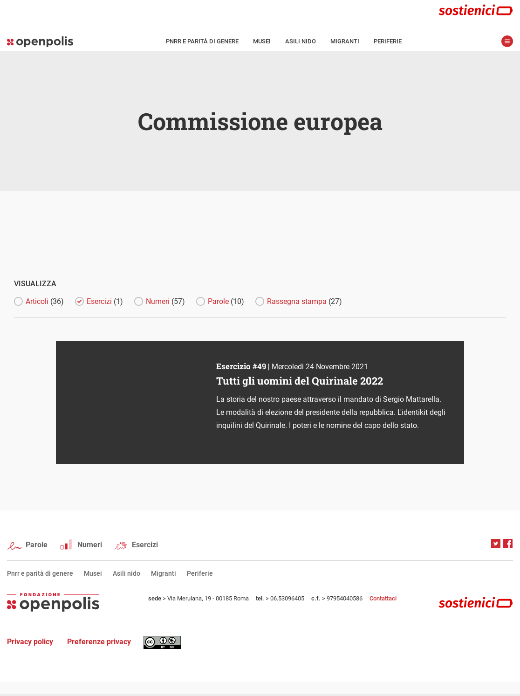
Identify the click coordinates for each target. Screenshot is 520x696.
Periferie (388, 41)
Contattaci (383, 598)
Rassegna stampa (304, 301)
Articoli (45, 301)
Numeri (165, 301)
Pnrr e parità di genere (202, 41)
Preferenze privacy (99, 641)
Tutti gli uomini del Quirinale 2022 (299, 380)
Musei (262, 41)
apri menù (507, 41)
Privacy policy (30, 641)
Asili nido (300, 41)
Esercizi (105, 301)
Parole (226, 301)
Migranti (344, 41)
